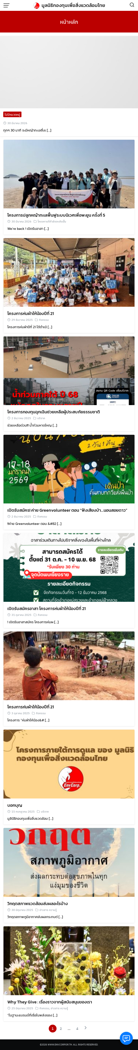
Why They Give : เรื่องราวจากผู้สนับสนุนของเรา (49, 1002)
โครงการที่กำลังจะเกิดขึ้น (52, 221)
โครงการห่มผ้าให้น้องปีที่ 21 (30, 313)
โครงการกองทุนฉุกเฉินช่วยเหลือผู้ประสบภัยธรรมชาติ (53, 412)
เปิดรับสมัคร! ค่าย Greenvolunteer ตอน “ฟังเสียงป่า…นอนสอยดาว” (67, 510)
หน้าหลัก (69, 21)
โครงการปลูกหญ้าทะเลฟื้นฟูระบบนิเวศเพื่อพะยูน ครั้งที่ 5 (56, 215)
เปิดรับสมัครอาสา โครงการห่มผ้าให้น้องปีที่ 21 (46, 608)
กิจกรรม (44, 320)
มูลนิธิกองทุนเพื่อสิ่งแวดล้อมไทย (73, 5)
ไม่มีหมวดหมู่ (12, 114)
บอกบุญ (14, 805)
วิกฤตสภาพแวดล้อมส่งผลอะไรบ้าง (37, 903)
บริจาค (41, 418)
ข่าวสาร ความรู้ (48, 910)
